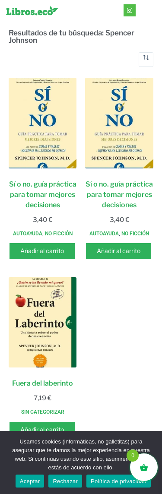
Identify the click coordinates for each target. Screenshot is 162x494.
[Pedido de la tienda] (146, 59)
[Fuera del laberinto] (42, 322)
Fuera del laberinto (42, 383)
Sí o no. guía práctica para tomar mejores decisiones (42, 194)
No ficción (59, 234)
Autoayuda (27, 234)
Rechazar (65, 481)
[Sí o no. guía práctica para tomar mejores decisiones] (42, 123)
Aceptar (30, 481)
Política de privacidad (118, 481)
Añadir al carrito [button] (42, 250)
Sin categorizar (42, 412)
